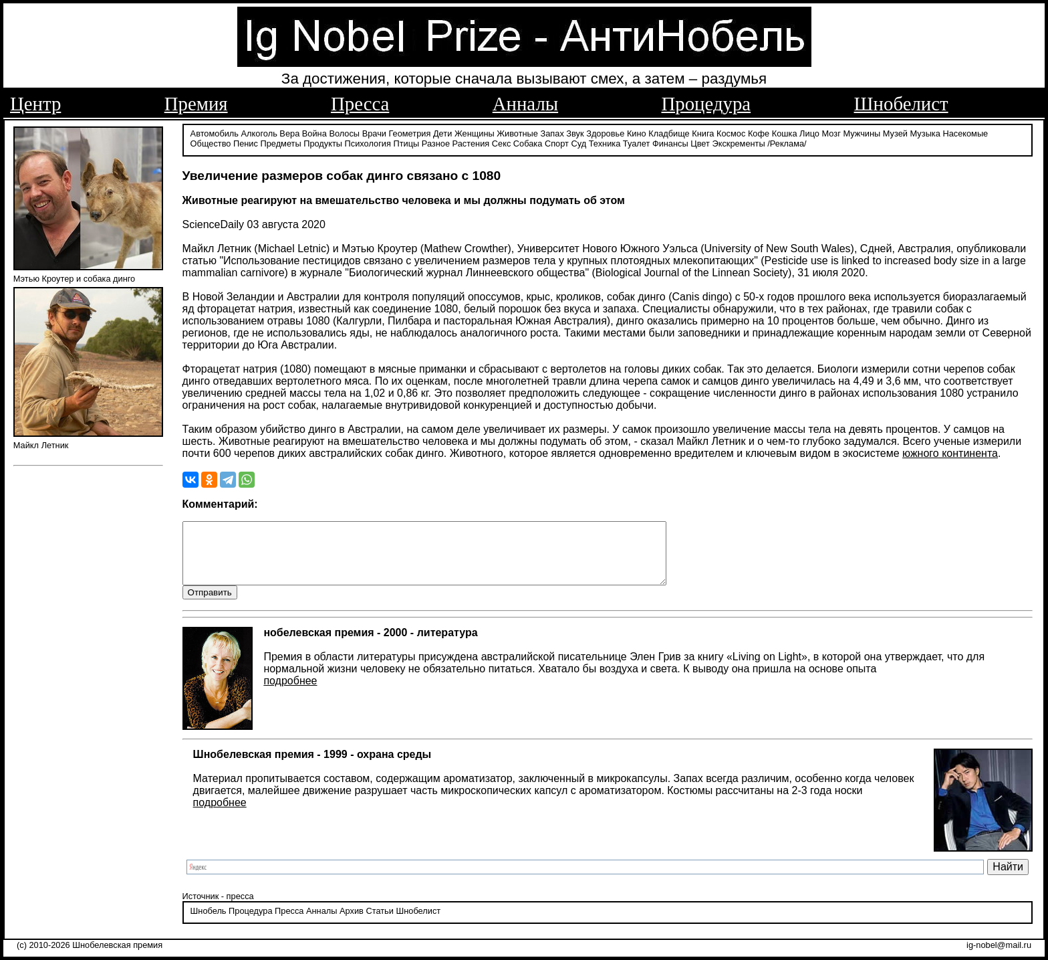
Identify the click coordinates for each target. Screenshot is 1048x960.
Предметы (280, 142)
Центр (35, 103)
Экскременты (738, 142)
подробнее (290, 692)
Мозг (831, 132)
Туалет (636, 142)
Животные (517, 132)
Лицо (809, 132)
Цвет (700, 142)
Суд (578, 142)
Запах (552, 132)
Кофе (758, 132)
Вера (289, 132)
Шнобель (208, 923)
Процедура (706, 103)
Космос (730, 132)
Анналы (525, 103)
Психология (368, 142)
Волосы (344, 132)
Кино (636, 132)
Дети (442, 132)
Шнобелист (901, 103)
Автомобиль (214, 132)
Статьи (379, 923)
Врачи (374, 132)
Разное (436, 142)
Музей (895, 132)
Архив (352, 923)
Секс (501, 142)
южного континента (950, 452)
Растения (471, 142)
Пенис (245, 142)
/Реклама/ (786, 142)
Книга (703, 132)
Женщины (474, 132)
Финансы (670, 142)
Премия (196, 103)
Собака (528, 142)
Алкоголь (259, 132)
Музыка (925, 132)
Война (314, 132)
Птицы (406, 142)
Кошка (784, 132)
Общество (210, 142)
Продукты (322, 142)
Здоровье (605, 132)
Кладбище (669, 132)
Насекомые (965, 132)
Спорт (557, 142)
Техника (605, 142)
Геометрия (410, 132)
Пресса (360, 103)
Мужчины (861, 132)
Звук (574, 132)
